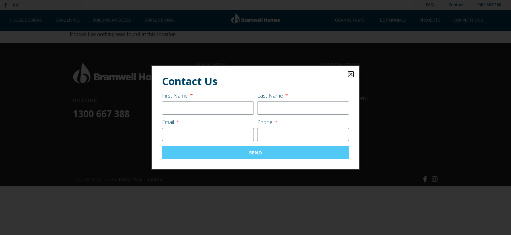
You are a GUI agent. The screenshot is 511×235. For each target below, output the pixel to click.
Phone (265, 122)
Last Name (270, 96)
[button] (350, 74)
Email (168, 122)
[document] (255, 117)
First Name (175, 96)
